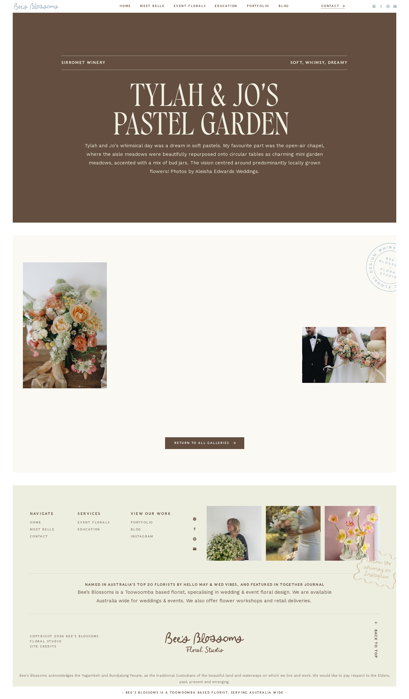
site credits (43, 646)
